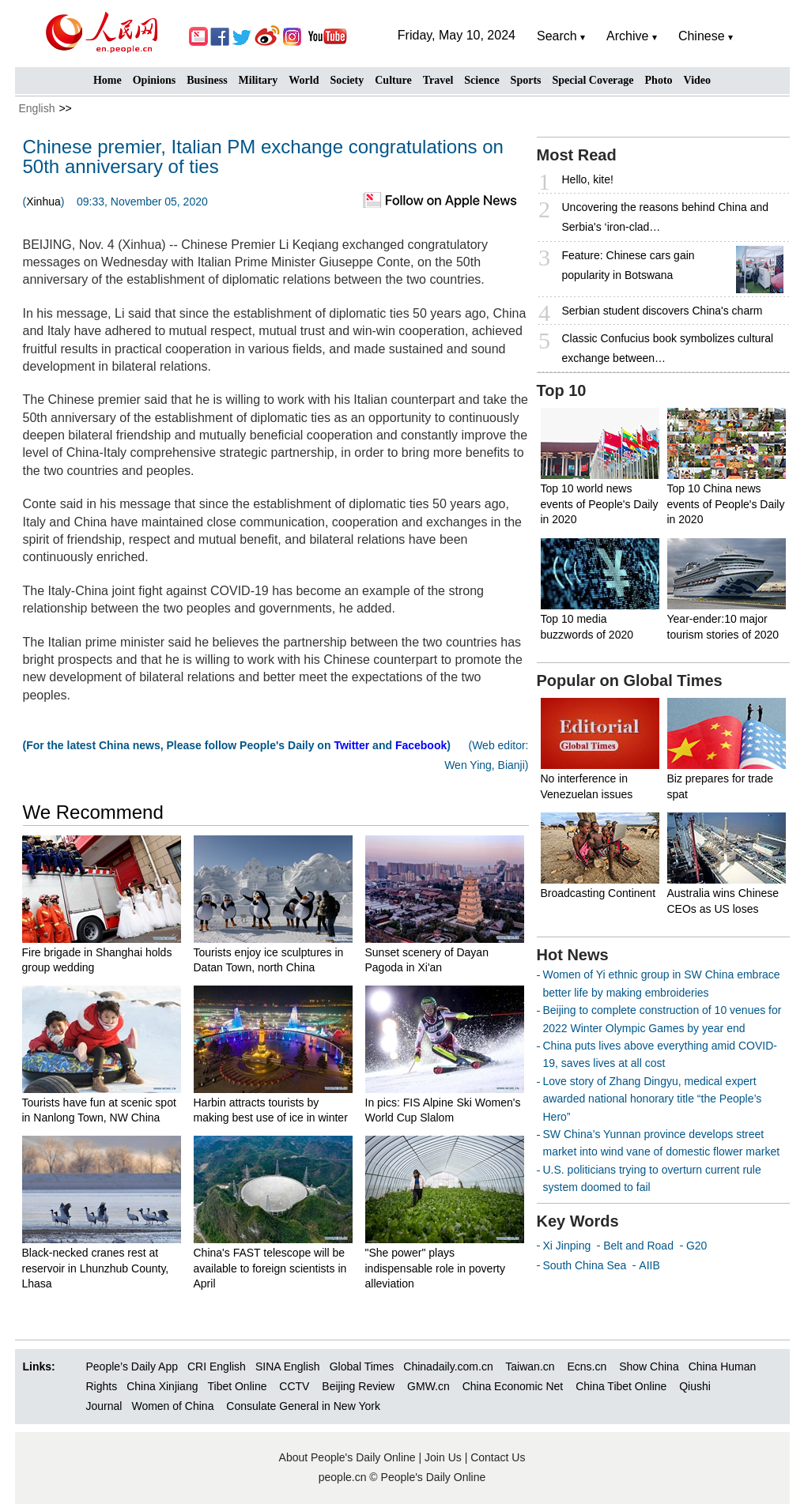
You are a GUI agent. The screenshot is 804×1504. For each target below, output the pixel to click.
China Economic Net (513, 1386)
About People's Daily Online (347, 1457)
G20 (696, 1245)
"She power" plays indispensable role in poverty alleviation (435, 1268)
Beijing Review (358, 1386)
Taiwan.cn (529, 1366)
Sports (526, 80)
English (37, 108)
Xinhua (43, 201)
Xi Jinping (567, 1245)
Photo (659, 80)
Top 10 (562, 390)
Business (207, 80)
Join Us (445, 1457)
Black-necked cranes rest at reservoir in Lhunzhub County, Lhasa (95, 1268)
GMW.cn (430, 1386)
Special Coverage (593, 80)
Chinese (701, 36)
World (304, 80)
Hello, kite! (587, 179)
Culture (393, 80)
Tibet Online (236, 1386)
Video (697, 80)
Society (347, 80)
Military (258, 80)
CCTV (294, 1386)
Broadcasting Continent (598, 893)
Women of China (172, 1406)
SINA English (287, 1366)
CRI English (216, 1366)
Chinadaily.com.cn (448, 1366)
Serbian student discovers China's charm (662, 310)
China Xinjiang (162, 1386)
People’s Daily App (132, 1366)
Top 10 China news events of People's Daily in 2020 (726, 504)
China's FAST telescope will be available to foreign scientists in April (270, 1268)
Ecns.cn (586, 1366)
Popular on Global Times (630, 680)
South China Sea (585, 1265)
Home (107, 80)
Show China (649, 1366)
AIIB (649, 1265)
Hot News (573, 954)
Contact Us (497, 1457)
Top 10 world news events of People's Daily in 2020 (600, 504)
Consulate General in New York (303, 1406)
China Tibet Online (621, 1386)
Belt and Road (638, 1245)
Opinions (154, 80)
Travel (438, 80)
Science (481, 80)
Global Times (362, 1366)
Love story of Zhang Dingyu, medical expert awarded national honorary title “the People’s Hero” (652, 1099)
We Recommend (93, 812)
